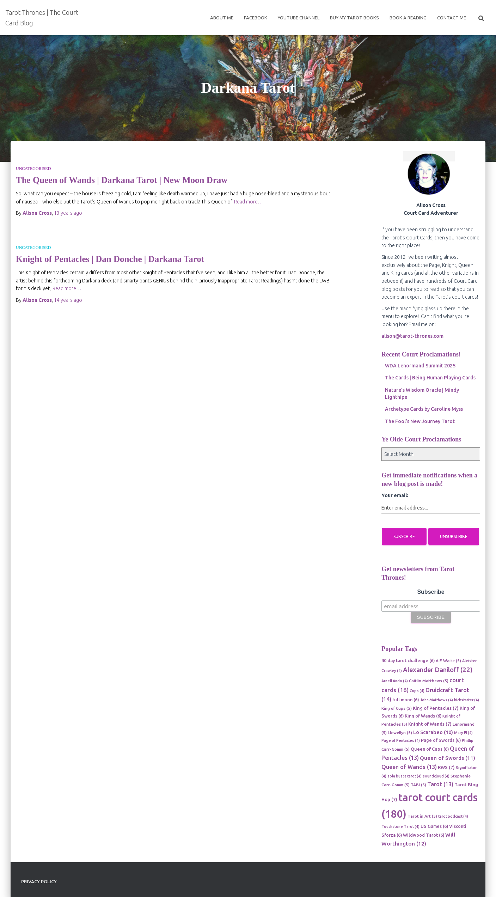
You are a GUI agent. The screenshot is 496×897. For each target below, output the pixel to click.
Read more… (248, 202)
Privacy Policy (39, 881)
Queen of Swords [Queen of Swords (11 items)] (447, 758)
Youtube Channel (298, 17)
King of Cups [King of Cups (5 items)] (396, 708)
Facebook (255, 17)
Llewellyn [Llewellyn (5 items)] (400, 732)
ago (68, 213)
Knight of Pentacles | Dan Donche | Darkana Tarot (110, 259)
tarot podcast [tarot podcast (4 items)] (453, 816)
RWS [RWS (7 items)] (446, 767)
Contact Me (451, 17)
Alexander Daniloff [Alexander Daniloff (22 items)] (438, 669)
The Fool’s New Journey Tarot (420, 421)
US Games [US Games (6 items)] (434, 826)
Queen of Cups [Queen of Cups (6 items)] (430, 748)
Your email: (394, 495)
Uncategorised (33, 168)
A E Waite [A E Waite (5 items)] (448, 660)
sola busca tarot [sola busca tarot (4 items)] (404, 776)
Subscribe (430, 592)
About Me (221, 17)
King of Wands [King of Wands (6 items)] (423, 715)
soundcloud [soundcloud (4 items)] (436, 776)
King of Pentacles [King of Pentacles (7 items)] (436, 708)
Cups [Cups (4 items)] (417, 691)
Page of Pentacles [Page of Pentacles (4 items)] (400, 740)
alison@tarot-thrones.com (412, 336)
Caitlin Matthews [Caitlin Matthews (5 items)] (428, 680)
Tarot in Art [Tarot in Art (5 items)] (422, 816)
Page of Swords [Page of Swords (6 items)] (441, 740)
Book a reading (408, 17)
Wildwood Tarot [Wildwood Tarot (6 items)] (423, 834)
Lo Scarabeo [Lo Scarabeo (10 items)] (433, 732)
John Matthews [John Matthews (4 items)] (436, 700)
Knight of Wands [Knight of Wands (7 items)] (430, 723)
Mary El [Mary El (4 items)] (463, 733)
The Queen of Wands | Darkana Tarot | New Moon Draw (121, 180)
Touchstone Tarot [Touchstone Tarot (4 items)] (400, 826)
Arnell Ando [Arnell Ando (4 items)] (394, 681)
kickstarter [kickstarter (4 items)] (466, 700)
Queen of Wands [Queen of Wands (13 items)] (409, 767)
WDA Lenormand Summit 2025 (420, 365)
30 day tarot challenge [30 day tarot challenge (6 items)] (408, 660)
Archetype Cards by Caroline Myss (424, 409)
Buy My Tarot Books (354, 17)
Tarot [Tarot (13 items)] (440, 784)
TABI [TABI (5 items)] (418, 784)
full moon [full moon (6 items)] (405, 699)
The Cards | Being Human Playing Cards (430, 377)
